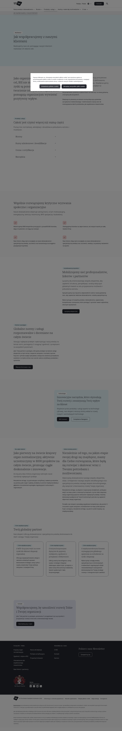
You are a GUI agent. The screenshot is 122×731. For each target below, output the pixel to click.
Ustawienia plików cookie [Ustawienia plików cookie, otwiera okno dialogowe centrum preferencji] (50, 86)
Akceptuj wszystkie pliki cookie (74, 86)
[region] (61, 82)
